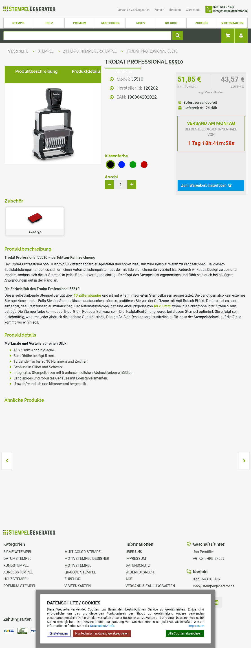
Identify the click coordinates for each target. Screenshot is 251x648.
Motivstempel (77, 541)
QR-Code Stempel (80, 548)
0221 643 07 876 (206, 555)
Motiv (140, 23)
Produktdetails (82, 209)
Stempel (18, 23)
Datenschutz (138, 541)
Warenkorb (193, 9)
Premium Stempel (19, 561)
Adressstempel (18, 548)
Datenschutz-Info (102, 626)
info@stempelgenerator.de (213, 562)
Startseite (18, 51)
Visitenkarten (232, 23)
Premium (79, 23)
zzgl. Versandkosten (211, 92)
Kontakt (159, 9)
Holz (49, 23)
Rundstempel (16, 541)
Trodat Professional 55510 (151, 51)
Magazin (133, 582)
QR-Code (171, 23)
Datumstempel (17, 534)
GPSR (130, 589)
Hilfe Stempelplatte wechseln (223, 630)
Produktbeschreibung (33, 209)
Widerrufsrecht (141, 548)
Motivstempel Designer (86, 534)
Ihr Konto (175, 9)
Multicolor (110, 23)
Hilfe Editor (9, 630)
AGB (129, 555)
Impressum (196, 626)
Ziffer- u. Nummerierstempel (90, 51)
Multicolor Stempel (83, 527)
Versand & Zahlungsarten (133, 9)
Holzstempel (16, 555)
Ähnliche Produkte (130, 209)
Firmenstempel (17, 527)
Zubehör (201, 23)
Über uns (134, 527)
